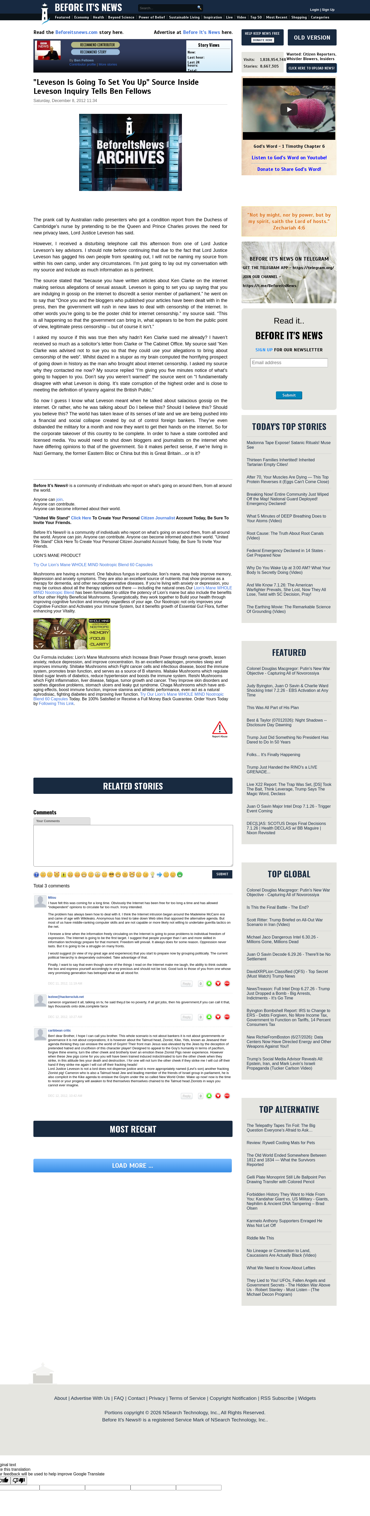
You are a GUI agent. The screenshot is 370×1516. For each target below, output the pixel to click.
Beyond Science (121, 17)
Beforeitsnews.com (76, 32)
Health (98, 17)
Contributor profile (82, 64)
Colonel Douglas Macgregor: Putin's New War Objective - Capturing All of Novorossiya (288, 670)
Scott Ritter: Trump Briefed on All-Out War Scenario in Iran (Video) (285, 922)
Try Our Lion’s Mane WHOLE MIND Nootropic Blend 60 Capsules (93, 565)
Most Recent (276, 17)
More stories (108, 64)
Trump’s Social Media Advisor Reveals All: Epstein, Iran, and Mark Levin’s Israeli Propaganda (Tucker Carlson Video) (285, 1063)
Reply (187, 984)
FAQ (119, 1398)
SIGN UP (264, 350)
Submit (289, 395)
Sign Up (328, 10)
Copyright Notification (233, 1398)
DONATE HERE (262, 40)
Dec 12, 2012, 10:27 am (65, 1017)
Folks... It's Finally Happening (273, 754)
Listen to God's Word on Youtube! (289, 158)
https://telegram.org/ (313, 267)
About (60, 1398)
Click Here (81, 518)
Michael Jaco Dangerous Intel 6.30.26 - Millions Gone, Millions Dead (282, 939)
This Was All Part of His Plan (273, 707)
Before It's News (88, 7)
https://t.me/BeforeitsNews (270, 285)
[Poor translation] (19, 1480)
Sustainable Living (184, 17)
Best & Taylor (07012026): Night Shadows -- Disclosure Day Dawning (287, 722)
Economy (81, 17)
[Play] (289, 109)
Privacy (157, 1398)
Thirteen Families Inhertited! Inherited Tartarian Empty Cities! (281, 462)
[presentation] (289, 379)
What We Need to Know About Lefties (281, 1268)
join (59, 499)
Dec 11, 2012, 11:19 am (65, 983)
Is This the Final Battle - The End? (278, 907)
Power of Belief (152, 17)
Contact (136, 1398)
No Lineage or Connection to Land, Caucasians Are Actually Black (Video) (281, 1252)
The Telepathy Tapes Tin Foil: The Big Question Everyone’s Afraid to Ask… (281, 1127)
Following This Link (56, 703)
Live (229, 17)
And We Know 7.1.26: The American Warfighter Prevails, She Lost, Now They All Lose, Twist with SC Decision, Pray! (286, 589)
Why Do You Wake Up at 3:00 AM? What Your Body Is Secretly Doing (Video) (288, 570)
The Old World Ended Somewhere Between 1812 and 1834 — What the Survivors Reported (286, 1160)
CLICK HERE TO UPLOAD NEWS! (312, 68)
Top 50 (256, 17)
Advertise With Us (90, 1398)
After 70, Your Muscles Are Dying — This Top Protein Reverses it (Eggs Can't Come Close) (288, 479)
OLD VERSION (312, 37)
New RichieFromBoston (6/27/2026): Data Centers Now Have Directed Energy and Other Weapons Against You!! (289, 1042)
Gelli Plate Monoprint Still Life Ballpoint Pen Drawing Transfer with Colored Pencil (286, 1179)
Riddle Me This (260, 1238)
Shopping (299, 17)
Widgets (307, 1398)
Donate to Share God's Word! (289, 169)
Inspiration (213, 17)
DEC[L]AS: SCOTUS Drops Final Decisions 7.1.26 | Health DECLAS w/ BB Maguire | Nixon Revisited (286, 828)
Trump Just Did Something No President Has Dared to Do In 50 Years (288, 739)
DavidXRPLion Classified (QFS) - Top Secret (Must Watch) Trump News (287, 973)
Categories (320, 17)
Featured (62, 17)
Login (314, 10)
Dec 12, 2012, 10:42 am (65, 1096)
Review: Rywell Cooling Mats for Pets (281, 1143)
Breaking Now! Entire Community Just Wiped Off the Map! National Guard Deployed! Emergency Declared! (288, 499)
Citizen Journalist (158, 518)
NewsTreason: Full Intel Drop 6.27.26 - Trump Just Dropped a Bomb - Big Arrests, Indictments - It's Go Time (288, 993)
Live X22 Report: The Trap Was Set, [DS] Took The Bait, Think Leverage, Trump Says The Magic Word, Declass (289, 789)
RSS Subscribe (277, 1398)
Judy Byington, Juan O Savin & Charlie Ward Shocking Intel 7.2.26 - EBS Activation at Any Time (287, 690)
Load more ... (132, 1165)
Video (241, 17)
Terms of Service (187, 1398)
